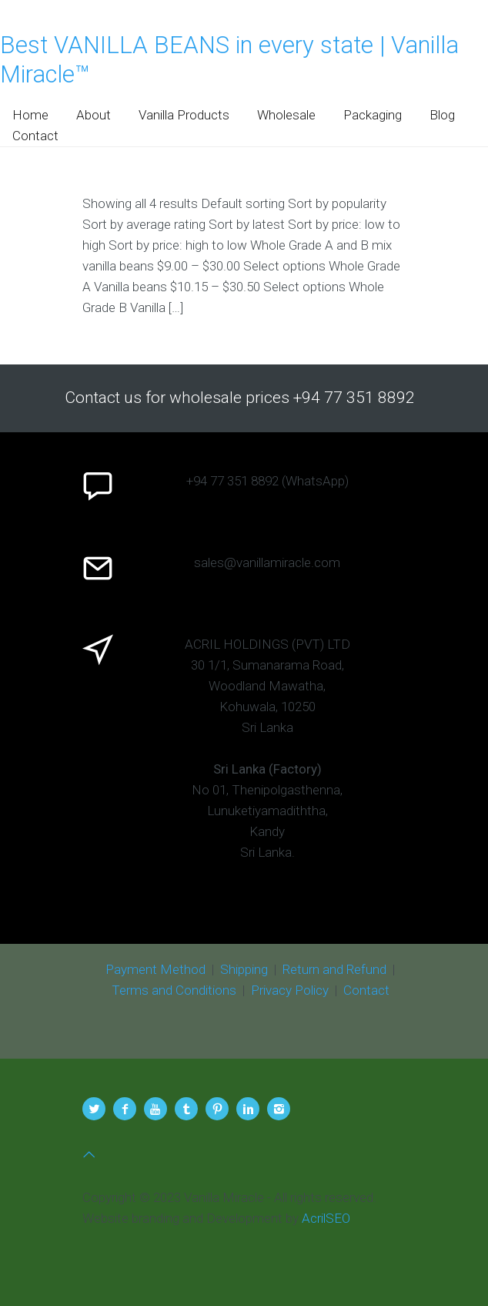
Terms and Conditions (174, 990)
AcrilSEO (326, 1218)
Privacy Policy (290, 990)
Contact (35, 135)
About (93, 115)
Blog (442, 115)
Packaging (372, 115)
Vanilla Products (184, 115)
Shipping (244, 969)
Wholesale (286, 115)
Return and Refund (334, 969)
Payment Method (155, 969)
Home (30, 115)
